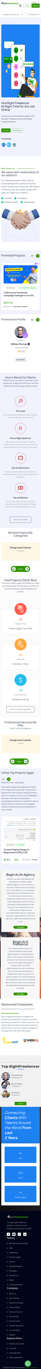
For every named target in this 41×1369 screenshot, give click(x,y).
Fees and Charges (16, 1298)
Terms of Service (15, 1307)
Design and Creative (13, 9)
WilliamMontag (17, 1070)
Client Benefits (15, 1348)
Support (12, 1330)
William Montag (20, 339)
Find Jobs (12, 1343)
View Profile (20, 355)
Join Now (20, 922)
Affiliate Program (15, 1261)
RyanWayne (15, 1088)
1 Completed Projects (28, 283)
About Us (12, 1289)
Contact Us (13, 1270)
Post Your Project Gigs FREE (20, 704)
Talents (12, 1257)
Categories (13, 1248)
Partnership (13, 1311)
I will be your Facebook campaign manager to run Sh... (20, 289)
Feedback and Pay (20, 694)
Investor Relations (16, 1321)
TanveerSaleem (17, 1079)
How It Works (14, 1293)
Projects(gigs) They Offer (20, 623)
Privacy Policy (14, 1302)
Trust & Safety (14, 1325)
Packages (13, 1266)
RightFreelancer (31, 1362)
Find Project (17, 126)
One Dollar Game (15, 1280)
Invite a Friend (14, 1316)
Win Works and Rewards (18, 1238)
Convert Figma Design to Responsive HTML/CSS (17, 846)
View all (20, 1099)
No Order (20, 840)
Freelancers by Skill (16, 1339)
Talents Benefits (15, 1352)
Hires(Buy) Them (21, 659)
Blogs (11, 1275)
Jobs (11, 1243)
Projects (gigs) (15, 1252)
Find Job (6, 126)
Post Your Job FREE (20, 515)
